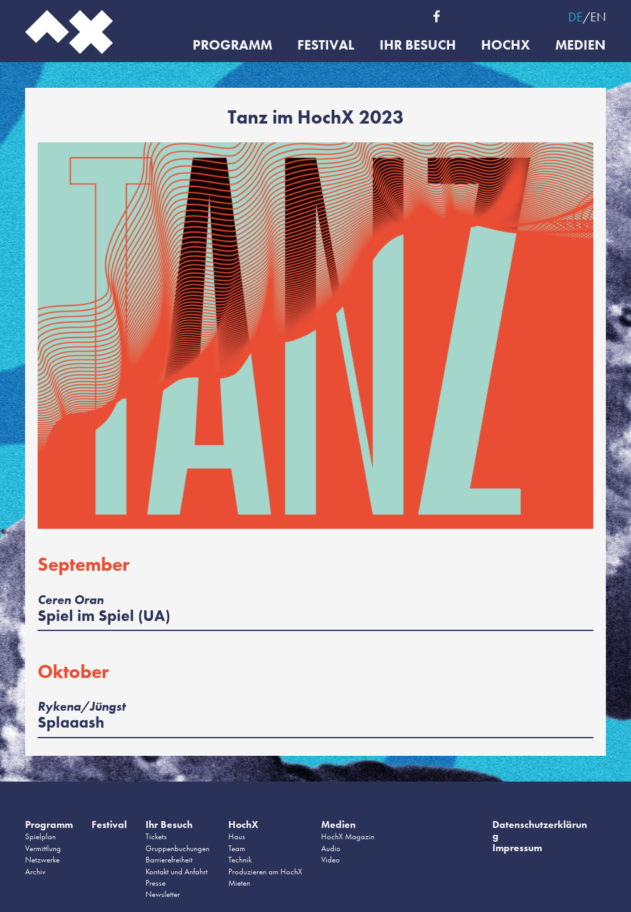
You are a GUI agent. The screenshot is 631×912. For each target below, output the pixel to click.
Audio (331, 848)
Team (236, 848)
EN (598, 17)
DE (575, 17)
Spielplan (40, 836)
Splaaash (71, 722)
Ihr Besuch (417, 45)
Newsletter (163, 894)
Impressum (517, 847)
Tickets (156, 836)
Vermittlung (43, 848)
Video (330, 859)
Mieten (239, 883)
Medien (580, 45)
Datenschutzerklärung (539, 830)
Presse (156, 883)
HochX (505, 45)
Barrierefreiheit (169, 859)
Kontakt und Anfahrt (177, 871)
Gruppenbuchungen (177, 848)
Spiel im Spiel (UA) (104, 615)
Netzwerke (42, 859)
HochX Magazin (347, 836)
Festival (325, 45)
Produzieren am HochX (265, 871)
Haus (236, 836)
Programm (232, 45)
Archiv (35, 871)
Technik (240, 859)
